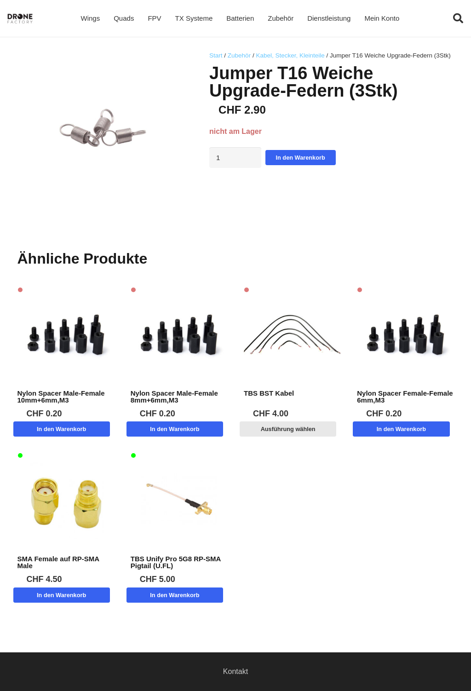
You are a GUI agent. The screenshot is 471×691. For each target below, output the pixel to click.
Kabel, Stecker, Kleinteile (290, 55)
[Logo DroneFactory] (20, 18)
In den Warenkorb (300, 157)
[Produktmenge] (235, 157)
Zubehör (239, 55)
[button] (458, 18)
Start (216, 55)
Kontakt (235, 671)
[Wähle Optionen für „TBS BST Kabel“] (288, 429)
